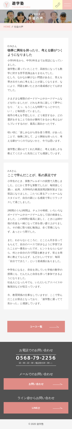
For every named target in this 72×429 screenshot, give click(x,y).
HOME (7, 26)
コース (33, 326)
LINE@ (47, 407)
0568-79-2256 (36, 358)
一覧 (39, 326)
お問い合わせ (46, 384)
